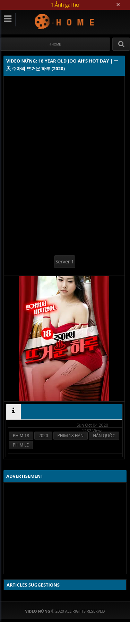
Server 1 (64, 261)
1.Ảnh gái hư (65, 4)
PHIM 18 (21, 436)
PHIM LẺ (21, 445)
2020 (43, 436)
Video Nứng (65, 21)
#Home (55, 44)
